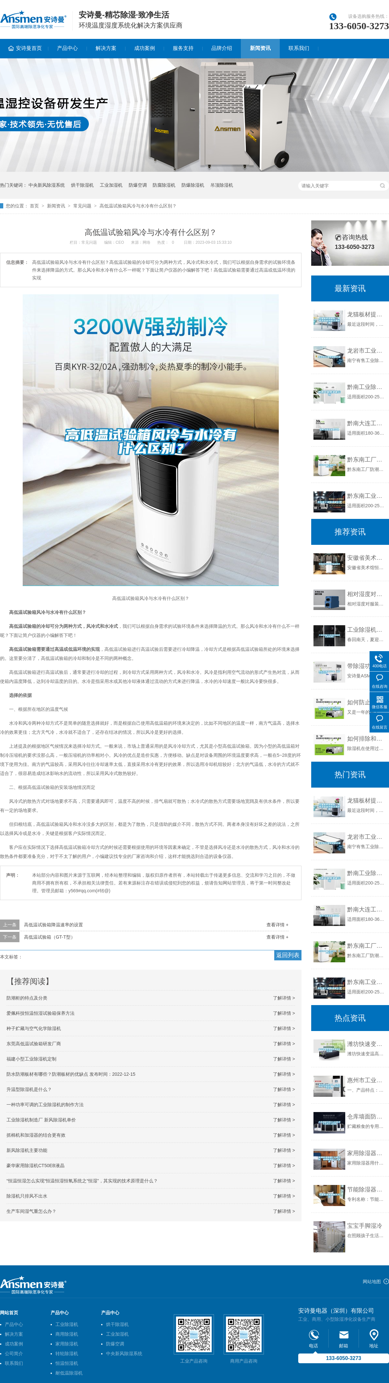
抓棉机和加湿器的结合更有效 (35, 1135)
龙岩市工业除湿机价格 (366, 350)
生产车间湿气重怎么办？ (31, 1211)
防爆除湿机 (193, 185)
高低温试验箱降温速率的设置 (53, 924)
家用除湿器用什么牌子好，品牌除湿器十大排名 (366, 1153)
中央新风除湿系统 (47, 185)
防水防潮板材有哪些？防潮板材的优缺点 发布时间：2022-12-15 (71, 1074)
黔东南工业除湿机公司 (366, 496)
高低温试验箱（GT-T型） (49, 937)
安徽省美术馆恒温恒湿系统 (366, 558)
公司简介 (14, 1353)
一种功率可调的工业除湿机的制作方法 (45, 1104)
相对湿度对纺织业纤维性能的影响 (366, 594)
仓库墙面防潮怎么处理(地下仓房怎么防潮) (366, 1116)
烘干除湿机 (82, 185)
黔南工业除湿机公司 (366, 387)
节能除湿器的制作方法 (366, 1189)
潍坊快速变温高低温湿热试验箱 (366, 1044)
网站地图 (372, 1281)
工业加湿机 (111, 185)
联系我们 (299, 48)
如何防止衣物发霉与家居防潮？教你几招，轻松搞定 (366, 702)
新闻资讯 (260, 48)
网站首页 (9, 1312)
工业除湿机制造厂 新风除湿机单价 (41, 1119)
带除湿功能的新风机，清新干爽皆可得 (366, 666)
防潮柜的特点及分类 (26, 998)
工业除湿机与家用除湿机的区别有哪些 (366, 630)
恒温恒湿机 (66, 1363)
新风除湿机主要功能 (26, 1150)
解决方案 (106, 48)
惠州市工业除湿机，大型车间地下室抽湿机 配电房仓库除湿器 (366, 1080)
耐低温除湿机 (69, 1373)
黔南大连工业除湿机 (366, 423)
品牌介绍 (221, 48)
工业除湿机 (66, 1324)
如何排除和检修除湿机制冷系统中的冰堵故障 (366, 738)
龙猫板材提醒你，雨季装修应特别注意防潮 (366, 314)
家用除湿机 (66, 1343)
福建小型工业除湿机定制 (31, 1058)
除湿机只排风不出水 (26, 1196)
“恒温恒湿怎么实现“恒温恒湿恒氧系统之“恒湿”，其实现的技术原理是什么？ (82, 1180)
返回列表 (288, 955)
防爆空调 (138, 185)
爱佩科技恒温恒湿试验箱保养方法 (40, 1013)
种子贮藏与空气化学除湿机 (33, 1028)
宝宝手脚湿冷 (364, 1226)
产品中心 (67, 48)
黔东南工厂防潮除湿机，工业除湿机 (366, 459)
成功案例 (144, 48)
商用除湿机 (66, 1334)
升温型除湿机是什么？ (29, 1089)
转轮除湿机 (66, 1353)
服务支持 (183, 48)
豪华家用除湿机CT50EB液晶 (35, 1165)
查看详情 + (277, 924)
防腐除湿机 (164, 185)
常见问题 (82, 205)
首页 (34, 205)
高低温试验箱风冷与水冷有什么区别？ (138, 205)
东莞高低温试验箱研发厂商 (33, 1043)
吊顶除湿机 (221, 185)
